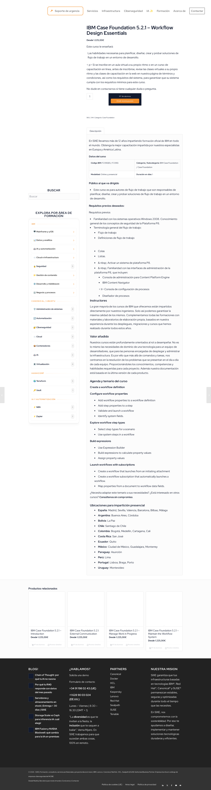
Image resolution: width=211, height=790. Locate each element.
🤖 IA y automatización (44, 248)
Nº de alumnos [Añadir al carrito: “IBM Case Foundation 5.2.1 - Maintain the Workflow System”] (155, 650)
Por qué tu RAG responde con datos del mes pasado (47, 690)
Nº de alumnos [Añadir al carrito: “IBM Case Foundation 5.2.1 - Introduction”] (38, 646)
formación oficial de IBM (156, 141)
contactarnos (108, 88)
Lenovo (114, 697)
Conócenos (66, 782)
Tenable (114, 715)
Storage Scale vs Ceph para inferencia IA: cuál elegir (46, 720)
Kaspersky (116, 693)
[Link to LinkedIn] (163, 786)
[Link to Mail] (180, 786)
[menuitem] (65, 11)
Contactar (75, 782)
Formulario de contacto (83, 683)
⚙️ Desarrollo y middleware (46, 283)
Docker (114, 680)
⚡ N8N (53, 407)
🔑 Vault (53, 390)
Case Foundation (108, 118)
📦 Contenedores (53, 345)
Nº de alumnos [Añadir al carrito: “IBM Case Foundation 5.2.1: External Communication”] (77, 646)
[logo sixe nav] (18, 11)
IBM (112, 689)
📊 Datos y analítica (42, 240)
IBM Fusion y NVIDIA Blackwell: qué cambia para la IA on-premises (46, 733)
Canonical (116, 676)
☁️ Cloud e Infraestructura (46, 257)
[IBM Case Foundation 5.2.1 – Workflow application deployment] (2, 395)
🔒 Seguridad (53, 266)
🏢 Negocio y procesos (44, 292)
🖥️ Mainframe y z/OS (43, 231)
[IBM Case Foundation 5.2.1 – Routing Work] (208, 395)
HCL (113, 684)
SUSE (113, 710)
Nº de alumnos (125, 96)
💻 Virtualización (53, 364)
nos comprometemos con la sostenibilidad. (165, 718)
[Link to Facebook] (171, 786)
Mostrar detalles (55, 646)
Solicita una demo (79, 677)
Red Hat (115, 702)
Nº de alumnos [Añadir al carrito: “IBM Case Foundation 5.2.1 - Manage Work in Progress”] (116, 646)
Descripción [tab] (95, 131)
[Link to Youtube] (176, 786)
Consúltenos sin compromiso (117, 497)
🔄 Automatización (53, 318)
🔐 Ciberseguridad (53, 327)
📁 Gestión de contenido (45, 275)
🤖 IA (53, 355)
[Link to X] (167, 786)
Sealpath (115, 706)
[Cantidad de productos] (90, 96)
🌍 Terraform (53, 381)
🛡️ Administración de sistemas (53, 309)
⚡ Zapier (53, 416)
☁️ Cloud (53, 336)
